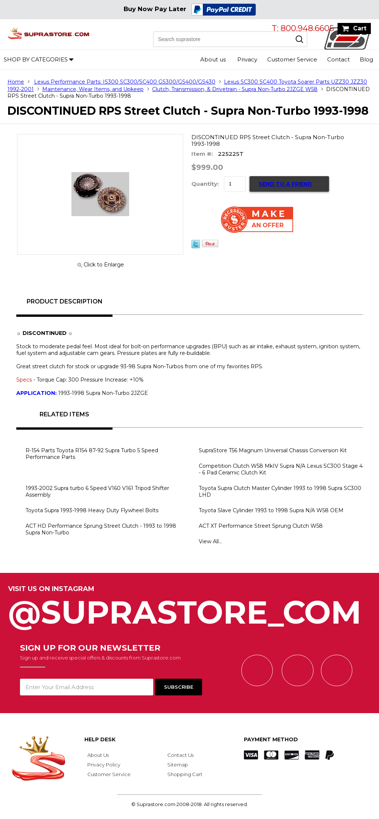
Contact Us (180, 755)
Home (15, 81)
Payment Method (271, 739)
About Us (98, 755)
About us (213, 59)
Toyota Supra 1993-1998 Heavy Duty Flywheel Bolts (92, 510)
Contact (338, 59)
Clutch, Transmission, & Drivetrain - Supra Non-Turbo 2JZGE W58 (235, 89)
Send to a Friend (285, 184)
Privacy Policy (103, 765)
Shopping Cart (184, 774)
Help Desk (99, 739)
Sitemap (177, 765)
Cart (359, 28)
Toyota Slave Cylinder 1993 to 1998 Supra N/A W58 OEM (271, 510)
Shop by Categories (36, 59)
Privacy (247, 59)
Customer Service (292, 59)
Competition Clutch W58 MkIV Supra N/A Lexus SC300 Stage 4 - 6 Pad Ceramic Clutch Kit (281, 469)
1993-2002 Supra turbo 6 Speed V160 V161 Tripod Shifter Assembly (97, 491)
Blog (366, 59)
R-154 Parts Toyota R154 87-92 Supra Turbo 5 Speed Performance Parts (92, 453)
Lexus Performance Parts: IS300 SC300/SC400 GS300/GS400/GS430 (124, 81)
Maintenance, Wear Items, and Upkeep (93, 89)
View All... (210, 541)
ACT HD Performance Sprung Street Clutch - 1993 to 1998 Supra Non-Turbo (101, 529)
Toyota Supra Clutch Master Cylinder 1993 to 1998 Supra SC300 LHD (280, 491)
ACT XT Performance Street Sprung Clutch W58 (261, 526)
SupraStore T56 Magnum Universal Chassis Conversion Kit (273, 450)
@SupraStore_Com (189, 608)
